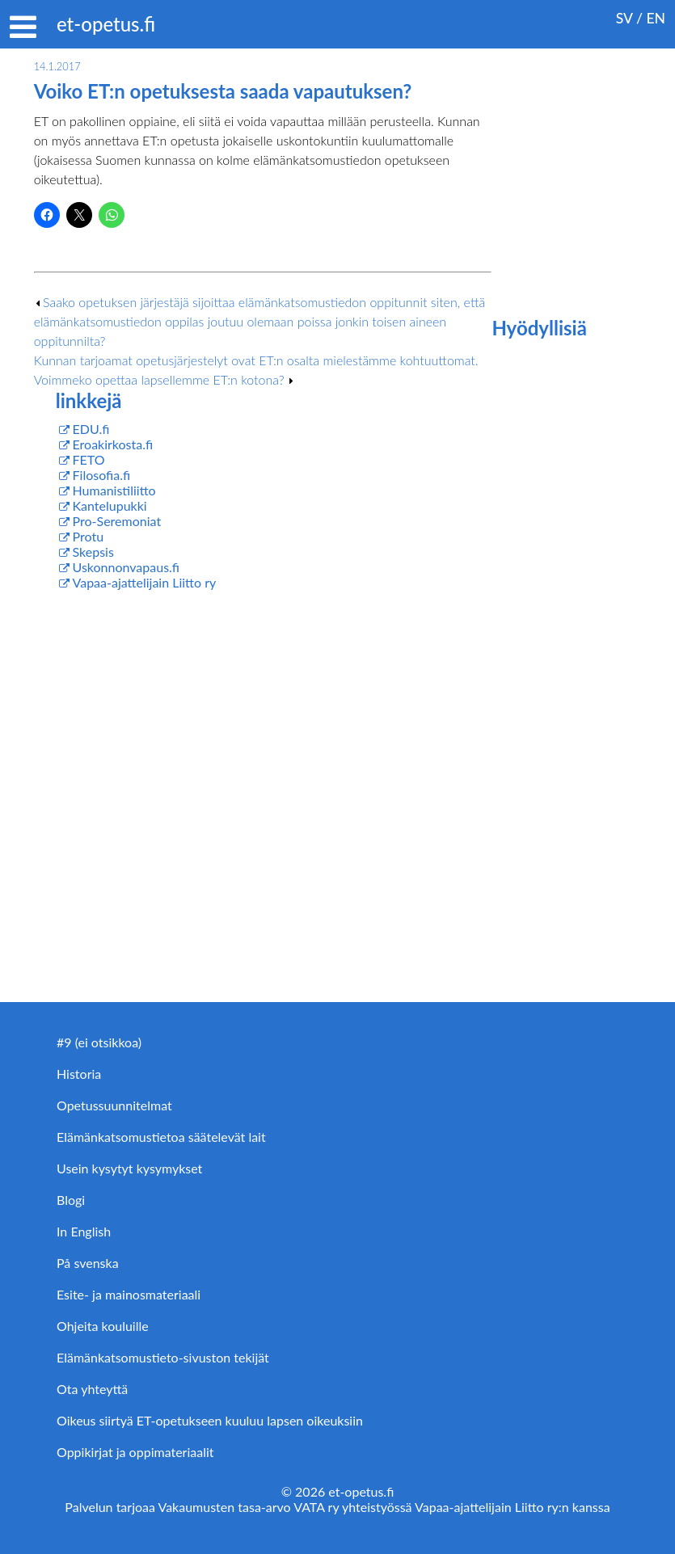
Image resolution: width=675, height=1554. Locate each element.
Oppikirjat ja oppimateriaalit (135, 1451)
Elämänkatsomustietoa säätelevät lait (161, 1136)
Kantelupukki (110, 505)
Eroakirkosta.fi (113, 444)
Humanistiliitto (114, 490)
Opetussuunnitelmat (114, 1105)
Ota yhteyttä (92, 1388)
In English (84, 1231)
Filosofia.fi (102, 474)
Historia (79, 1073)
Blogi (71, 1199)
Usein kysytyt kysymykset (129, 1168)
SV (624, 18)
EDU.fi (91, 428)
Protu (88, 536)
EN (655, 18)
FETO (89, 459)
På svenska (88, 1262)
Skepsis (93, 551)
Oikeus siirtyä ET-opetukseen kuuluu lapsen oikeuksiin (210, 1420)
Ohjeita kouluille (103, 1325)
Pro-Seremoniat (117, 521)
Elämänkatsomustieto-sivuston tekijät (163, 1357)
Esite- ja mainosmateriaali (128, 1294)
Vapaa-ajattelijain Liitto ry (145, 582)
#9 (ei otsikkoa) (99, 1042)
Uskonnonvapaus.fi (126, 567)
